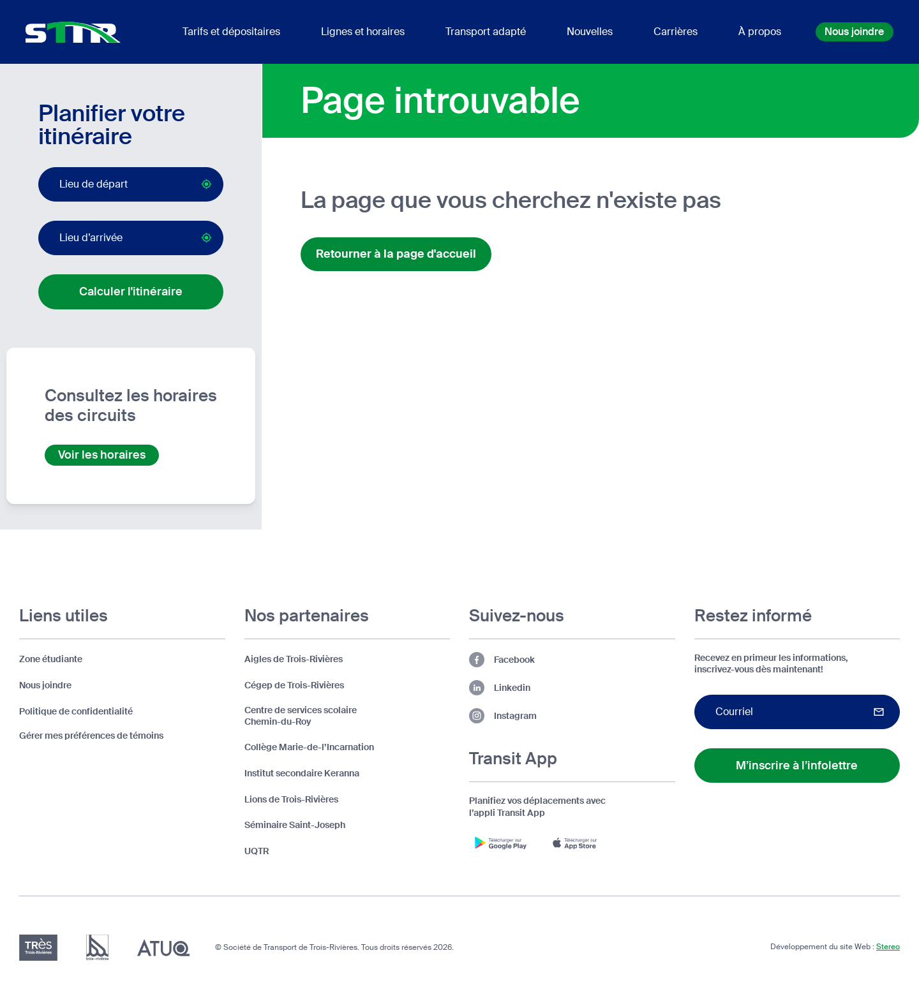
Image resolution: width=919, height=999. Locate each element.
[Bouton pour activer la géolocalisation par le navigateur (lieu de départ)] (206, 184)
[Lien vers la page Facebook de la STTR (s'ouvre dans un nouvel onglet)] (572, 659)
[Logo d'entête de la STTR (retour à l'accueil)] (73, 32)
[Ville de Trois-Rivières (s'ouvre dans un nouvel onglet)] (97, 948)
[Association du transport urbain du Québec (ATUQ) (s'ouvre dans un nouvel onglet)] (163, 947)
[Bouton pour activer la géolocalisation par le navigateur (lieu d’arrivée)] (206, 237)
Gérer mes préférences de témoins (91, 735)
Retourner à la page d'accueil (396, 254)
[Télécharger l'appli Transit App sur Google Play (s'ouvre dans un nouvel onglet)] (501, 842)
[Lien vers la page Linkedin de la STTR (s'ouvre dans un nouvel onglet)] (572, 687)
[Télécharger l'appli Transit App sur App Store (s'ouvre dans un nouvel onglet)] (577, 842)
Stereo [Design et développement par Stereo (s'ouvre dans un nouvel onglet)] (888, 947)
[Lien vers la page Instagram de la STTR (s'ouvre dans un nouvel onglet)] (572, 715)
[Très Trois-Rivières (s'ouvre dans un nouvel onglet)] (38, 948)
